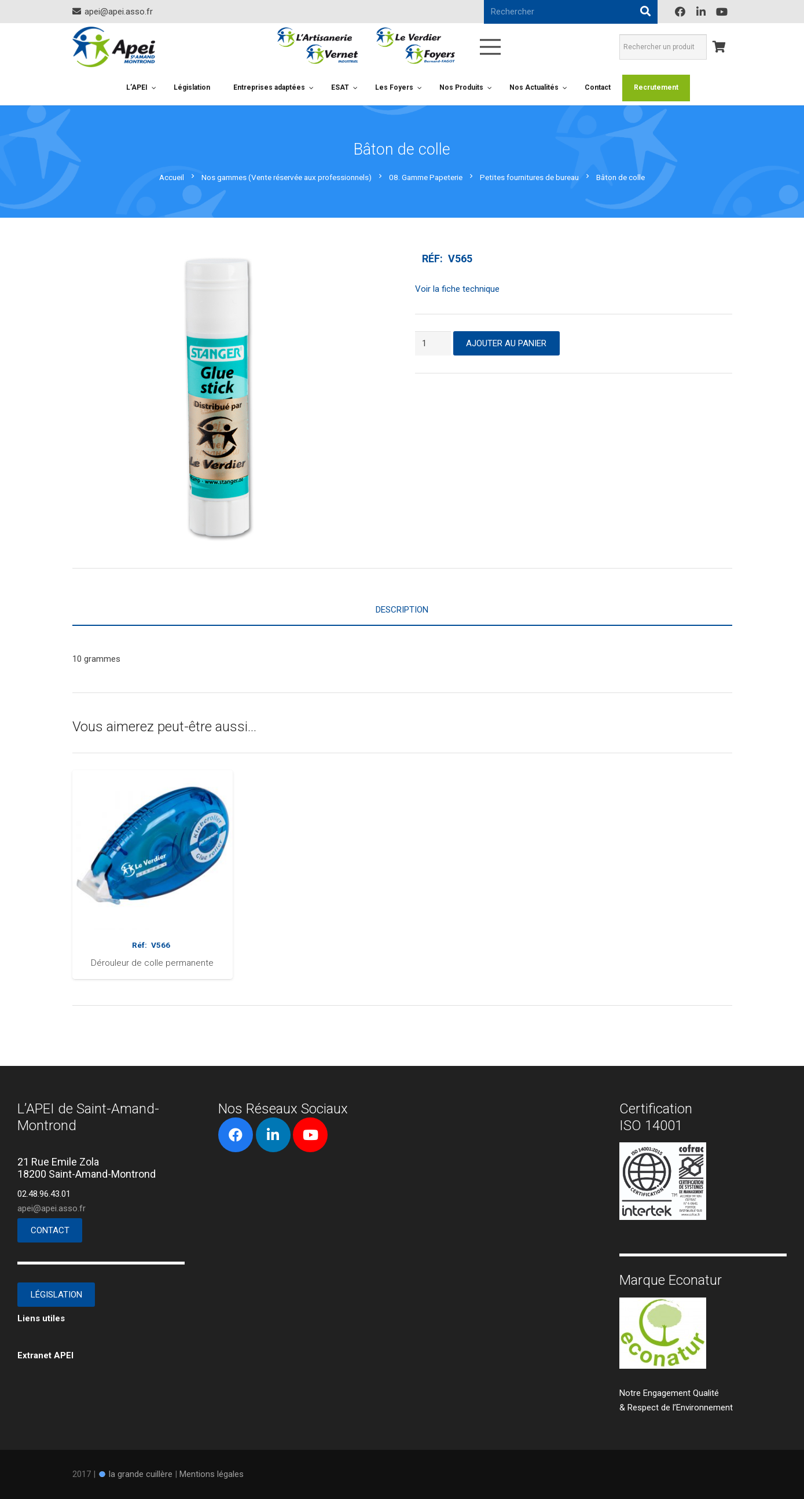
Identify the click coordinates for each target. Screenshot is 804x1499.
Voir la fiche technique (457, 289)
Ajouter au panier (506, 343)
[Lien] (113, 47)
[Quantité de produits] (433, 343)
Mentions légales (211, 1474)
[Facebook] (680, 11)
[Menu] (490, 46)
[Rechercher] (645, 11)
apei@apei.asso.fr (51, 1208)
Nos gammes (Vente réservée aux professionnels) (286, 177)
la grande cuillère (141, 1474)
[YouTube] (721, 11)
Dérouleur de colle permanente (152, 963)
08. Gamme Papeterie (425, 177)
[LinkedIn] (701, 11)
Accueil (171, 177)
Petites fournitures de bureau (529, 177)
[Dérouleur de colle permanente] (152, 777)
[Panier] (719, 47)
